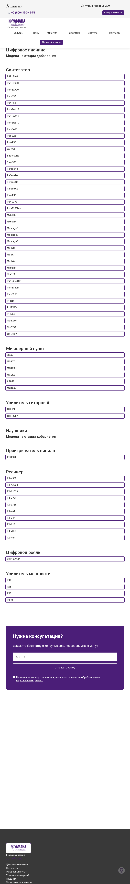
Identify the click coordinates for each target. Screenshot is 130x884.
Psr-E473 (12, 129)
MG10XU (11, 368)
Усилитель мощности (28, 573)
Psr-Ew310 (13, 122)
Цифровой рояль (23, 552)
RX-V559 (11, 478)
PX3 (9, 593)
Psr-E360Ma (14, 208)
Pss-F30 (11, 195)
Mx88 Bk (11, 267)
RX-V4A (11, 518)
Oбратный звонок (51, 42)
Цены (36, 33)
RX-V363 (11, 531)
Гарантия (52, 33)
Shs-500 (11, 162)
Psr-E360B (13, 287)
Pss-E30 (11, 142)
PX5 (9, 586)
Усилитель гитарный (27, 402)
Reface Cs (12, 182)
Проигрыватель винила (30, 450)
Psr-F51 (11, 103)
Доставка (74, 33)
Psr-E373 (12, 201)
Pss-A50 (11, 136)
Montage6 (12, 241)
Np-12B (11, 274)
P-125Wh (12, 307)
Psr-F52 (11, 96)
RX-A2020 (12, 491)
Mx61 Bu (11, 215)
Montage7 (12, 234)
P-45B (10, 300)
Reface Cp (12, 188)
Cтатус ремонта (113, 13)
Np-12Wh (12, 327)
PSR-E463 (12, 76)
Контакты (114, 33)
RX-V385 (11, 504)
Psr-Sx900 (13, 83)
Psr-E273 (12, 294)
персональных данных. (29, 680)
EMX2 (10, 355)
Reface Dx (12, 175)
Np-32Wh (12, 320)
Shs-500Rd (13, 155)
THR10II (11, 409)
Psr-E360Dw (13, 281)
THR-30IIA (12, 416)
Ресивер (15, 471)
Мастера (93, 33)
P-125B (11, 314)
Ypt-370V (12, 333)
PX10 (10, 600)
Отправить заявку (65, 667)
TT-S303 (11, 457)
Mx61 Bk (11, 221)
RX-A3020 (12, 485)
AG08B (10, 381)
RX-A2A (11, 524)
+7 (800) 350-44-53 (23, 12)
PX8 (9, 580)
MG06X (11, 374)
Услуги (17, 33)
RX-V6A (11, 511)
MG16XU (11, 388)
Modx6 (11, 261)
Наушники (16, 430)
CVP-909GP (13, 559)
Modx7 (11, 254)
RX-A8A (11, 537)
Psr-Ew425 (13, 109)
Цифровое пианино (26, 49)
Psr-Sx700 (13, 89)
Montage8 (12, 228)
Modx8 (11, 248)
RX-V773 (11, 498)
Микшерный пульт (25, 348)
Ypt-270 (11, 149)
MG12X (11, 361)
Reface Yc (12, 168)
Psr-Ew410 (13, 116)
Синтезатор (18, 69)
